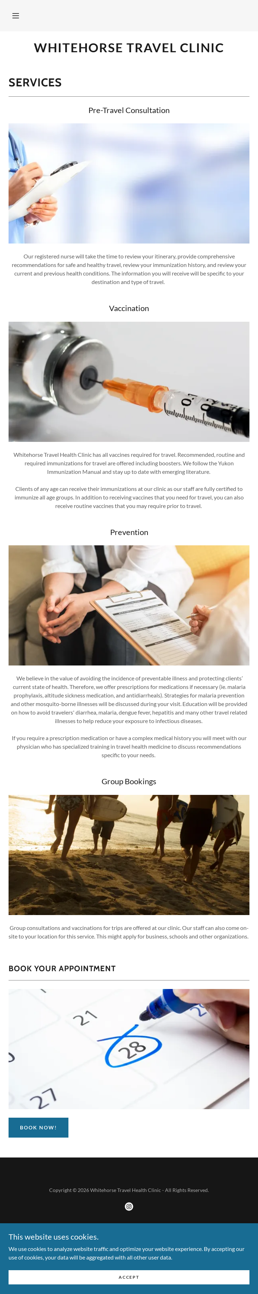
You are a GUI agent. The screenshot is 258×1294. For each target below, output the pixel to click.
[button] (16, 16)
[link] (129, 47)
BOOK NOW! (38, 1127)
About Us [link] (129, 1260)
